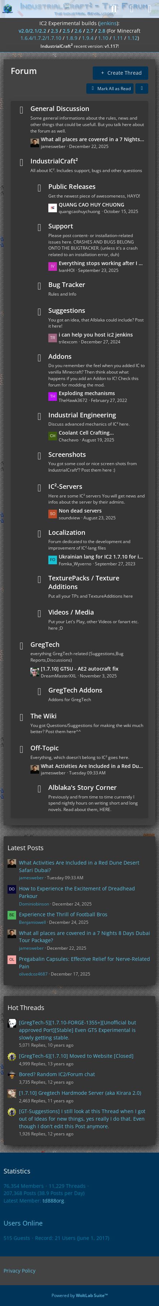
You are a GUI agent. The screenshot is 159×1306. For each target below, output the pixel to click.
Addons (60, 356)
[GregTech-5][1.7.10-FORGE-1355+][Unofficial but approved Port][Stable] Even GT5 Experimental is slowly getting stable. (77, 1030)
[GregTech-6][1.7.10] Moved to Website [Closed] (76, 1055)
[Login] (132, 9)
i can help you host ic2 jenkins (96, 334)
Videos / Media (71, 612)
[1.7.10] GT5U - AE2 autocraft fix (80, 668)
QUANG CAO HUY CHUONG (91, 204)
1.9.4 (87, 37)
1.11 (118, 37)
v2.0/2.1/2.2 (32, 30)
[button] (141, 88)
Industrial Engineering (82, 415)
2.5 (66, 30)
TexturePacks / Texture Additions (83, 582)
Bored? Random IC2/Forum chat (57, 1074)
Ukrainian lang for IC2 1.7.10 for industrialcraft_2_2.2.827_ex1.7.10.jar (102, 556)
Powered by (80, 1295)
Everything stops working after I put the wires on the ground (102, 263)
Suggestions (66, 310)
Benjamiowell (32, 922)
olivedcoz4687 (33, 974)
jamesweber (31, 878)
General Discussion (59, 108)
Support (60, 226)
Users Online (23, 1223)
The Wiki (43, 716)
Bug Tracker (66, 284)
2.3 (54, 30)
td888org (53, 1200)
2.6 (78, 30)
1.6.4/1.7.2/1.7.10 (40, 37)
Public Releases (72, 186)
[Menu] (150, 9)
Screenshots (67, 454)
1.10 (103, 37)
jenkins (108, 23)
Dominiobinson (34, 904)
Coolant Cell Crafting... (86, 432)
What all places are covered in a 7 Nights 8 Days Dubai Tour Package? (93, 139)
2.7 (89, 30)
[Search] (114, 9)
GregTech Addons (75, 690)
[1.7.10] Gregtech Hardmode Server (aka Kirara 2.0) (80, 1092)
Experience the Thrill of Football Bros (63, 914)
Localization (66, 532)
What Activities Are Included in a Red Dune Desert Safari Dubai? (93, 766)
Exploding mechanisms (87, 393)
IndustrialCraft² (54, 161)
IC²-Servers (65, 486)
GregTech (44, 644)
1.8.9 (71, 37)
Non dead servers (80, 510)
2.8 (101, 30)
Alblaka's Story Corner (82, 787)
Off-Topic (44, 748)
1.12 (132, 37)
